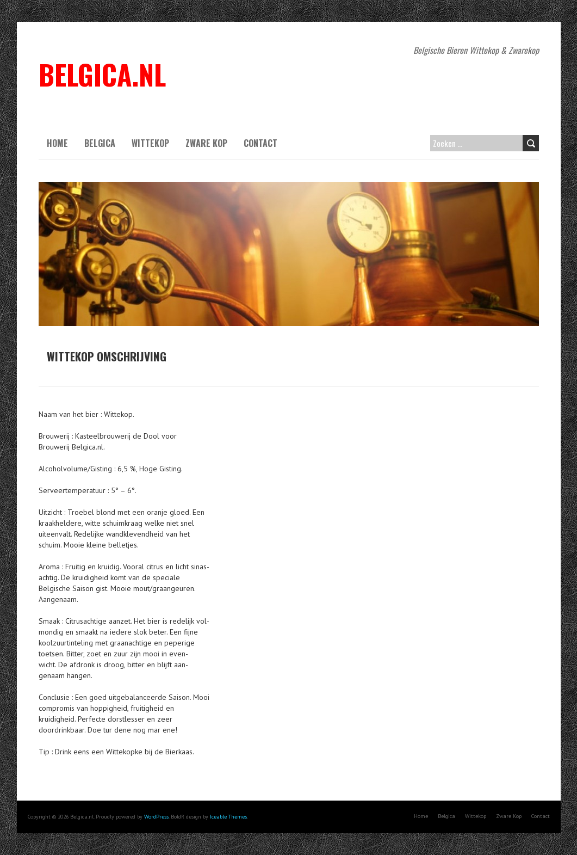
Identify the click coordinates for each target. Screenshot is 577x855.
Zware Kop (206, 143)
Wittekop (150, 143)
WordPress (156, 816)
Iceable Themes (228, 816)
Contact (260, 143)
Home (57, 143)
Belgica (99, 143)
